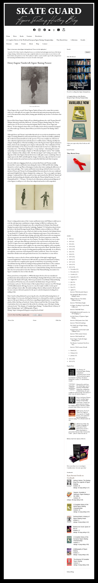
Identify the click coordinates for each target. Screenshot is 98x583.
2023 (70, 246)
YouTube (45, 302)
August (72, 279)
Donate (23, 44)
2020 (70, 254)
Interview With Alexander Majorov (79, 292)
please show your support (19, 304)
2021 (70, 251)
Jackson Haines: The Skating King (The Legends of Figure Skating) (81, 482)
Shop (37, 44)
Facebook (26, 302)
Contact (44, 44)
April (71, 290)
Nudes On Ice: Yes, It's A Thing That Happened (82, 411)
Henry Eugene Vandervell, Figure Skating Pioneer (78, 339)
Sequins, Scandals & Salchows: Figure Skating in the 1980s (82, 494)
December (73, 269)
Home (8, 36)
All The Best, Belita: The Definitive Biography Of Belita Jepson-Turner (82, 425)
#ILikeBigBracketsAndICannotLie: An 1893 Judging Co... (80, 313)
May (71, 287)
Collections (74, 40)
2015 (70, 267)
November (73, 272)
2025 (70, 241)
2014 (70, 359)
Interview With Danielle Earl (77, 336)
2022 (70, 249)
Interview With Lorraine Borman (78, 334)
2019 (70, 257)
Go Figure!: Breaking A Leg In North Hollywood (79, 306)
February (72, 353)
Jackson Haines (55, 259)
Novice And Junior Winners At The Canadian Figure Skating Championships (83, 399)
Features (29, 36)
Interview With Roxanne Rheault (78, 347)
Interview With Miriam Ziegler (78, 303)
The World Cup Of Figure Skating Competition (78, 326)
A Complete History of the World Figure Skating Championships (80, 506)
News (15, 36)
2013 (70, 361)
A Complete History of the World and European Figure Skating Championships (29, 40)
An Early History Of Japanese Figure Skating (79, 317)
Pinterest (37, 302)
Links (16, 44)
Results (83, 40)
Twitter (32, 302)
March (72, 350)
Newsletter (38, 36)
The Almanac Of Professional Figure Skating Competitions (83, 371)
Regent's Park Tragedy (47, 143)
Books (22, 36)
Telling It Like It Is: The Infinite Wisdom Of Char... (78, 299)
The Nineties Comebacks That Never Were (79, 343)
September (73, 277)
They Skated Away (61, 40)
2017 (70, 262)
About (31, 44)
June (71, 284)
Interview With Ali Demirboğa (78, 323)
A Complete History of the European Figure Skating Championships (80, 538)
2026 (70, 239)
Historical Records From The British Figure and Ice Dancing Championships (82, 385)
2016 (70, 264)
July (71, 282)
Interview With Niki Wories (77, 309)
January (72, 355)
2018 (70, 259)
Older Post (58, 320)
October (72, 274)
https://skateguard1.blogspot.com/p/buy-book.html (28, 310)
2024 (70, 244)
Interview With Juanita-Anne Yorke (79, 320)
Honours (9, 44)
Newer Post (11, 320)
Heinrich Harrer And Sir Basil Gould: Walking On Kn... (79, 330)
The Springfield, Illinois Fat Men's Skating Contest (78, 295)
